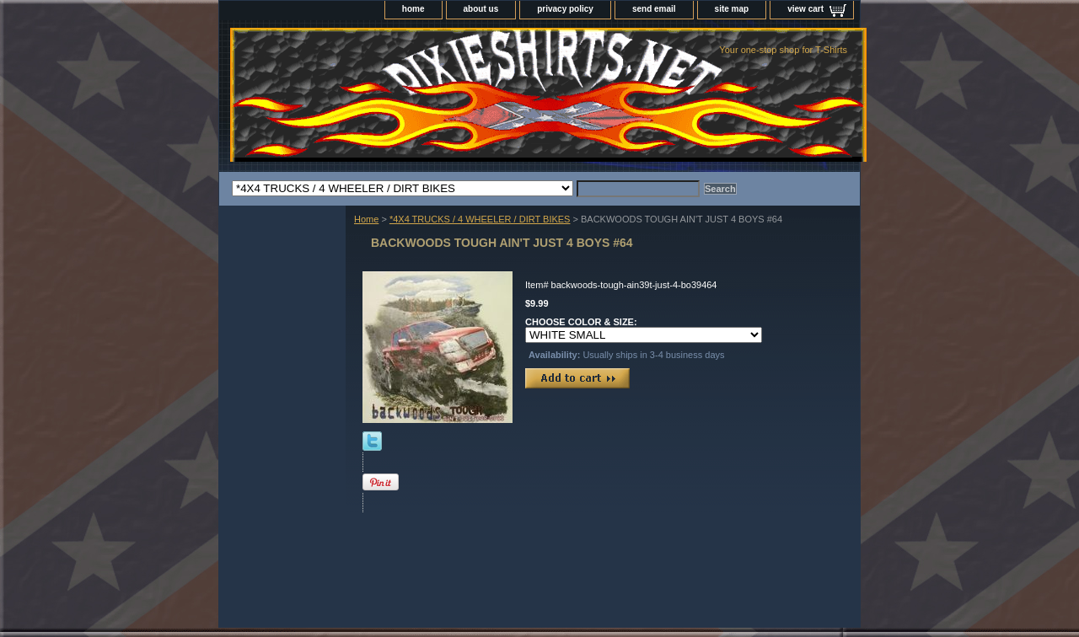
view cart (805, 8)
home (413, 8)
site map (732, 8)
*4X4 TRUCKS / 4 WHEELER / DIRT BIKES (480, 219)
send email (654, 8)
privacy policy (565, 8)
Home (366, 219)
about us (481, 8)
